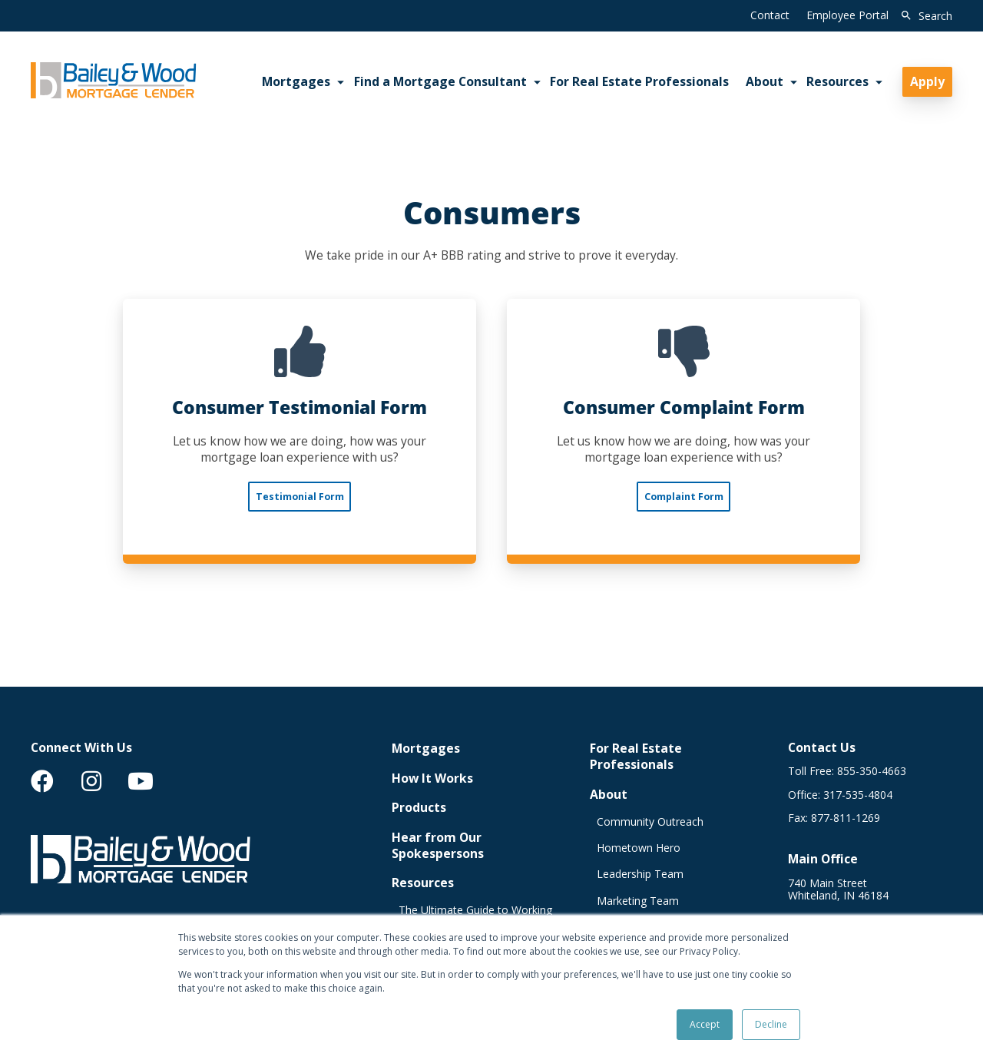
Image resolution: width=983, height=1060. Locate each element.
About (608, 795)
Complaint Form (683, 496)
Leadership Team (640, 874)
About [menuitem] (764, 81)
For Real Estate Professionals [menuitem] (639, 81)
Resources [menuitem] (837, 81)
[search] (923, 16)
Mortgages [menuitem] (296, 81)
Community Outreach (650, 822)
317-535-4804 (857, 795)
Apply (927, 81)
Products (419, 808)
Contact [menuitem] (769, 15)
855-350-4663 (871, 771)
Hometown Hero (638, 848)
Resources (423, 883)
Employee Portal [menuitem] (847, 15)
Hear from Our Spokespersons (438, 846)
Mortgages (426, 748)
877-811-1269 (845, 818)
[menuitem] (42, 781)
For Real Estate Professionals (636, 756)
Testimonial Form (300, 496)
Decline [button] (771, 1024)
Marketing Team (638, 901)
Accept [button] (705, 1024)
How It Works (432, 778)
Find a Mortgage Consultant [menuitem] (440, 81)
